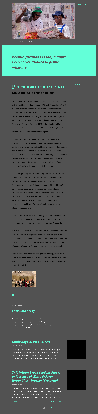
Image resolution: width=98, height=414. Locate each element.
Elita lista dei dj (23, 311)
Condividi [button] (77, 85)
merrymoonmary (53, 410)
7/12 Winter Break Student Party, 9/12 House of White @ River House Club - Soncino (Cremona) (36, 376)
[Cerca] (79, 4)
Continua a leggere (55, 332)
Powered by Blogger (49, 408)
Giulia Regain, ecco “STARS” (32, 342)
